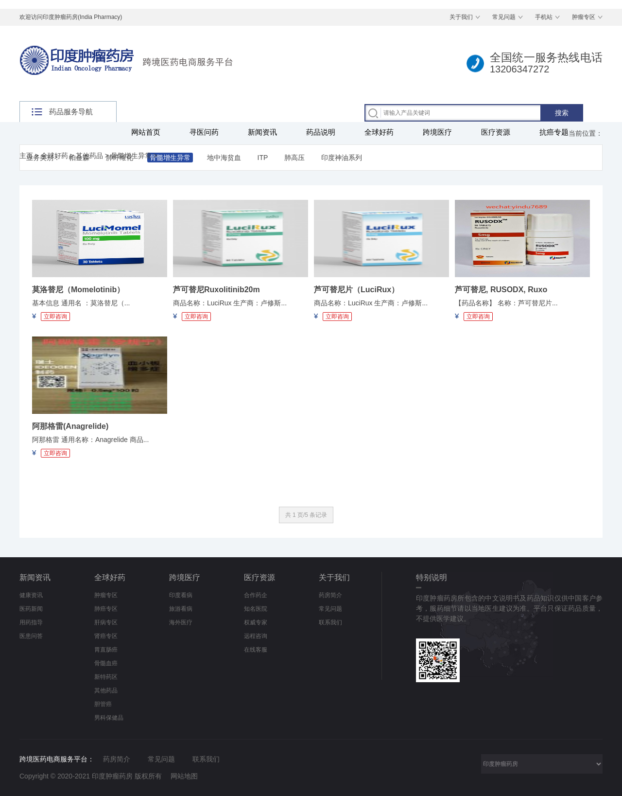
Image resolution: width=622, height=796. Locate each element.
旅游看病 (180, 608)
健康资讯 (31, 595)
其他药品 (89, 155)
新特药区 (106, 676)
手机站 (544, 17)
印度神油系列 (341, 157)
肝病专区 (106, 622)
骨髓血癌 (106, 663)
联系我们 (330, 622)
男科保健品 (108, 717)
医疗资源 (495, 132)
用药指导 (31, 622)
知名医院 (255, 608)
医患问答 (31, 636)
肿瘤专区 (583, 17)
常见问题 (504, 17)
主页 (26, 155)
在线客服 (255, 649)
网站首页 (145, 132)
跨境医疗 (437, 132)
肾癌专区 (106, 636)
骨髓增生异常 (131, 155)
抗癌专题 (554, 132)
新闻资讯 (262, 132)
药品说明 (320, 132)
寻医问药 (204, 132)
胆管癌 (103, 704)
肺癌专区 (106, 608)
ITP (263, 157)
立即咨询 (55, 316)
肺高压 (294, 157)
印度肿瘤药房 (112, 776)
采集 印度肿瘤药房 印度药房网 (542, 764)
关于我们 (461, 17)
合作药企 (255, 595)
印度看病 (180, 595)
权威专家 (255, 622)
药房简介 (330, 595)
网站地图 (184, 776)
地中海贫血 (224, 157)
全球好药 (379, 132)
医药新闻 (31, 608)
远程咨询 (255, 636)
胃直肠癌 (106, 649)
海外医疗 (180, 622)
